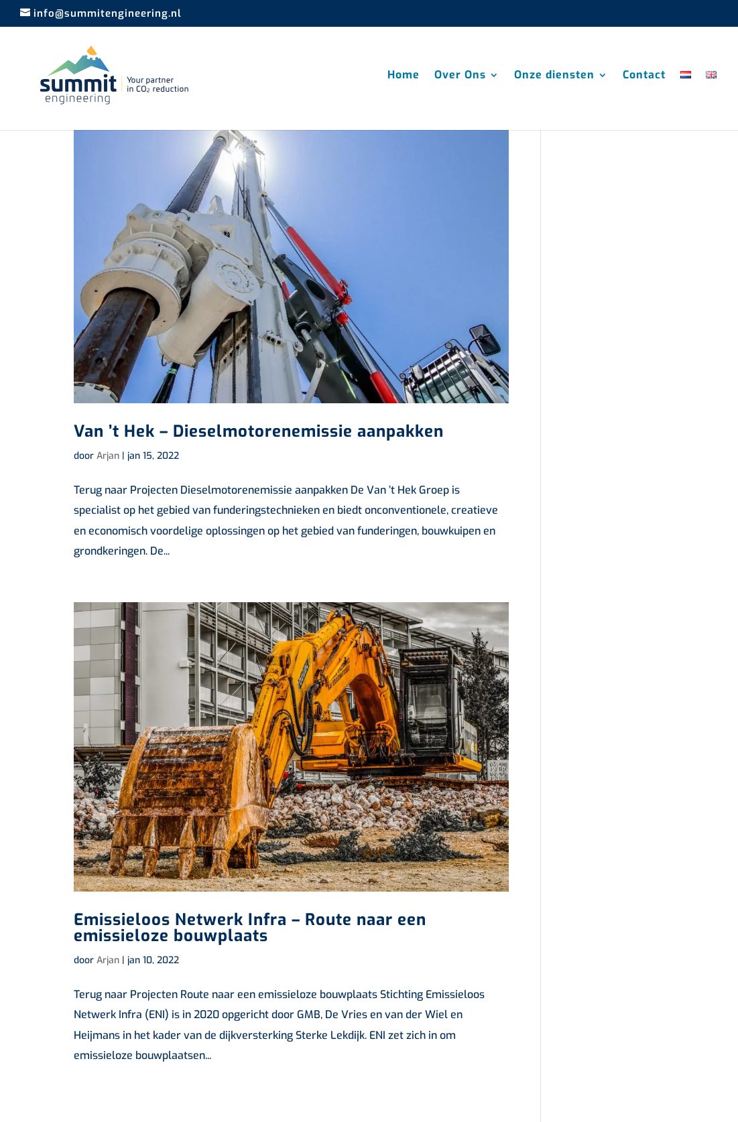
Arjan (108, 455)
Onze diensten (554, 76)
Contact (644, 76)
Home (403, 76)
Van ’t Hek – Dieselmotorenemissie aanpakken (259, 431)
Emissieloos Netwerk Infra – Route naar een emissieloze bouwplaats (250, 927)
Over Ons (460, 76)
